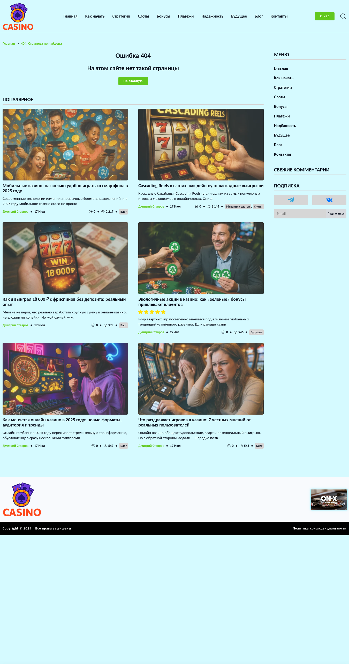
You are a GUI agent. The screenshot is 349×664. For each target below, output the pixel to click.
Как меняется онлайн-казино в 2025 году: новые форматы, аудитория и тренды (62, 422)
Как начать (95, 16)
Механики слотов (238, 206)
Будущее (239, 16)
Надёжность (212, 16)
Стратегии (121, 16)
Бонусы (163, 16)
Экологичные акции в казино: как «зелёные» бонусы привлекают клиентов (192, 301)
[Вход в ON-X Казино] (329, 499)
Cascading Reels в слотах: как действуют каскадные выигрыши (200, 185)
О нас (324, 16)
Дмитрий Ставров (15, 212)
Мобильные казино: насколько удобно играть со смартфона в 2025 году (65, 188)
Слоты (143, 16)
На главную (133, 81)
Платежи (186, 16)
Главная (71, 16)
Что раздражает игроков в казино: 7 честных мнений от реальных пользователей (194, 422)
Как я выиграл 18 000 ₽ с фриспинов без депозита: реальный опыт (64, 301)
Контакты (279, 16)
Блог (259, 16)
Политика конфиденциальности (319, 528)
